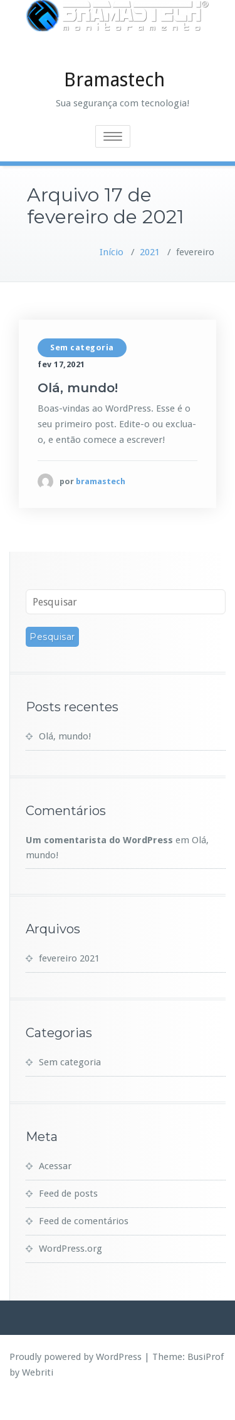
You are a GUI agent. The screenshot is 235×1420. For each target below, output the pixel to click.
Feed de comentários (83, 1246)
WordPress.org (70, 1273)
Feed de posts (68, 1218)
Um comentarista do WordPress (99, 865)
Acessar (55, 1191)
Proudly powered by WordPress (75, 1381)
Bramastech (114, 105)
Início (111, 277)
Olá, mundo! (78, 412)
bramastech (100, 506)
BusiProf (205, 1381)
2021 (150, 277)
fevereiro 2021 (69, 983)
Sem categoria (82, 372)
